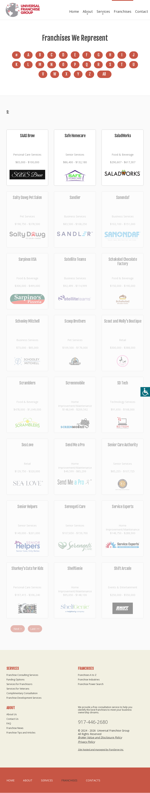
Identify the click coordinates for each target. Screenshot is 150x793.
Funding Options (15, 679)
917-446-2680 (93, 722)
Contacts (93, 780)
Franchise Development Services (23, 698)
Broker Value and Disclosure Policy (100, 737)
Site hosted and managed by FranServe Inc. (101, 749)
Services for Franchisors (19, 684)
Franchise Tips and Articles (20, 732)
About (88, 11)
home (10, 780)
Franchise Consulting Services (22, 675)
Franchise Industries (88, 679)
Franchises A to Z (87, 675)
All (104, 74)
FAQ (8, 723)
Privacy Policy (86, 742)
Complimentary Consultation (22, 693)
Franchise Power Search (90, 684)
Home (74, 11)
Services (103, 11)
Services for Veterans (17, 688)
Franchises (122, 11)
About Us (11, 714)
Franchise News (14, 728)
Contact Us (12, 719)
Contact (141, 11)
